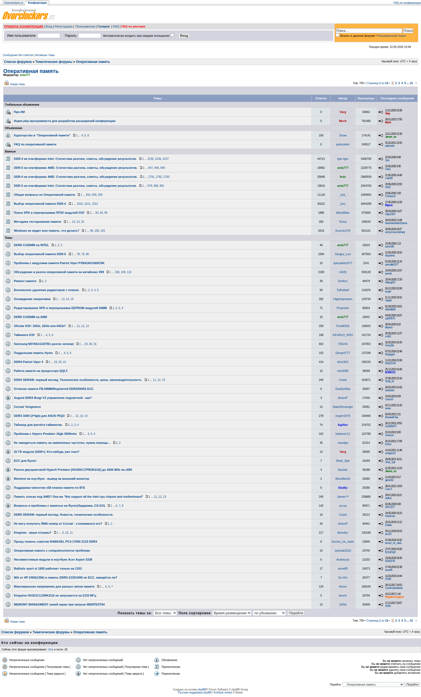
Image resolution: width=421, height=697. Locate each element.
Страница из (377, 83)
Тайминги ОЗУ (24, 335)
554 (88, 194)
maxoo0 (389, 399)
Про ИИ (19, 112)
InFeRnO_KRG (343, 335)
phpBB (202, 689)
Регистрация (63, 26)
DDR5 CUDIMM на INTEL (31, 245)
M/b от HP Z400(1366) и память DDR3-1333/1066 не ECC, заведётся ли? (65, 577)
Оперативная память (93, 62)
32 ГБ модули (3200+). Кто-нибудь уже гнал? (46, 451)
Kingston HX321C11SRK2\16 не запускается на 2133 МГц (55, 595)
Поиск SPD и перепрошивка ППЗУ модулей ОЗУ (49, 212)
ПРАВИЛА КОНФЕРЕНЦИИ (23, 26)
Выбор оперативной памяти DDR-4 (40, 203)
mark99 (388, 178)
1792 (159, 176)
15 (411, 83)
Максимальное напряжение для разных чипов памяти (54, 586)
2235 (151, 158)
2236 (158, 158)
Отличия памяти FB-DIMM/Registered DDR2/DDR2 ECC (54, 388)
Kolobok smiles (223, 692)
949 (162, 167)
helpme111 (342, 433)
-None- (342, 586)
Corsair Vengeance (27, 406)
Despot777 (342, 352)
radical (388, 498)
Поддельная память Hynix (33, 352)
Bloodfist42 (342, 478)
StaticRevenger (342, 406)
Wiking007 (390, 282)
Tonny (343, 221)
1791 (151, 176)
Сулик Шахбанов (393, 587)
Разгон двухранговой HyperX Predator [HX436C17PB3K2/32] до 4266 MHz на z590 (73, 469)
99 (91, 230)
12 (82, 326)
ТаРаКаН (343, 290)
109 (123, 272)
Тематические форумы (53, 62)
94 (101, 212)
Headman (390, 516)
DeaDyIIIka (342, 388)
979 (150, 185)
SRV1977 (390, 507)
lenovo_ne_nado (343, 541)
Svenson (389, 435)
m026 (343, 272)
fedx (343, 176)
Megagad (390, 354)
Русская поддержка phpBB (195, 692)
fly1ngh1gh (390, 552)
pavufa (388, 273)
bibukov (388, 327)
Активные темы (45, 55)
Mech (343, 121)
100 (96, 230)
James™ (343, 496)
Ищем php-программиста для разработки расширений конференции (64, 121)
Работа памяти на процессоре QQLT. (41, 370)
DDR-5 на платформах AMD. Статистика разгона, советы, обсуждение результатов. (75, 167)
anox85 (343, 568)
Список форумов (18, 62)
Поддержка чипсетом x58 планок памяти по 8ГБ (49, 487)
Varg (343, 112)
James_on (390, 136)
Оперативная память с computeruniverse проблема (52, 550)
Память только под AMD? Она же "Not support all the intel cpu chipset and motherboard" (78, 496)
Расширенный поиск (392, 35)
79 (82, 254)
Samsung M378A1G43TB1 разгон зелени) (44, 344)
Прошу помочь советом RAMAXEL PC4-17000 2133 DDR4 (55, 541)
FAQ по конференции (407, 2)
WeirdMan (343, 212)
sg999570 (390, 318)
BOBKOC (390, 372)
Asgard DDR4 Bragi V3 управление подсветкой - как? (53, 397)
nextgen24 (390, 453)
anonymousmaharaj (395, 232)
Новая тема (17, 84)
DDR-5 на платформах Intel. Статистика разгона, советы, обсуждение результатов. (75, 185)
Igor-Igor (343, 158)
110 (129, 272)
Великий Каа (391, 417)
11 (78, 326)
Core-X (388, 489)
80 (87, 254)
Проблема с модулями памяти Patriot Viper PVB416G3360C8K (59, 263)
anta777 (25, 75)
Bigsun (389, 205)
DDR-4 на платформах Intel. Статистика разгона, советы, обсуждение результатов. (75, 158)
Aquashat (389, 255)
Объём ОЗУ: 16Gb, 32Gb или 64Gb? (40, 326)
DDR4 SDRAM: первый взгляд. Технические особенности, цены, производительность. (78, 379)
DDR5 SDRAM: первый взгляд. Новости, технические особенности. (63, 514)
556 (100, 194)
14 (78, 221)
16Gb (342, 604)
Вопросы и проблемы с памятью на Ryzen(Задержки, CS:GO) (59, 505)
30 (90, 344)
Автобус (342, 532)
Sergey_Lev (343, 254)
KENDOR (390, 561)
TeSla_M (389, 381)
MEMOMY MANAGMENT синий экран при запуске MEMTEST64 (59, 604)
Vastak (388, 300)
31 (95, 344)
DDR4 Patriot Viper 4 (28, 361)
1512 (95, 203)
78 (78, 254)
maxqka (343, 442)
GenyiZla (389, 345)
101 (103, 230)
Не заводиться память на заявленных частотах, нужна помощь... (62, 442)
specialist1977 (342, 263)
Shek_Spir (343, 460)
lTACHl (342, 344)
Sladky (342, 487)
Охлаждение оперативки (32, 299)
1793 (166, 176)
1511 (87, 203)
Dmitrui (343, 281)
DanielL (343, 469)
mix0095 (343, 370)
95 (105, 212)
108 (117, 272)
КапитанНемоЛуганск (396, 223)
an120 (388, 534)
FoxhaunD (390, 196)
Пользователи (85, 26)
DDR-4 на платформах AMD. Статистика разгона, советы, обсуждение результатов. (75, 176)
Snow (343, 135)
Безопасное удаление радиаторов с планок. (47, 290)
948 (156, 167)
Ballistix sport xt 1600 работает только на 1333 (48, 568)
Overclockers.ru (13, 2)
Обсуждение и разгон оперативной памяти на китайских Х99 (59, 272)
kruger (388, 291)
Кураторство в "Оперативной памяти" (42, 135)
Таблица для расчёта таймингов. (38, 424)
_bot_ (343, 194)
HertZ (388, 169)
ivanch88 (389, 246)
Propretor (343, 308)
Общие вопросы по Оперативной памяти (44, 194)
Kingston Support (394, 596)
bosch (343, 595)
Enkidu (388, 525)
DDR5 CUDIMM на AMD (30, 317)
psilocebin (342, 144)
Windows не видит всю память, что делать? (46, 230)
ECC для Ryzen (25, 460)
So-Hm (342, 577)
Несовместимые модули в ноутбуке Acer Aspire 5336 (53, 559)
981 (162, 185)
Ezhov (388, 444)
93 (96, 212)
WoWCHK (390, 363)
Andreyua (342, 559)
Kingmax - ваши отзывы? (32, 532)
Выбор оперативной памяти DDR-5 (40, 254)
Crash (343, 379)
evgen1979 (342, 415)
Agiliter (343, 424)
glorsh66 (389, 480)
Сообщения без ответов (18, 55)
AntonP (343, 397)
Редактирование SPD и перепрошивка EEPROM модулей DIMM (60, 308)
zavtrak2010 (343, 550)
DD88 (388, 578)
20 (60, 361)
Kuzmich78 (342, 230)
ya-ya (342, 505)
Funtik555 (342, 326)
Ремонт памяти (25, 281)
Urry (50, 649)
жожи (388, 408)
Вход (48, 26)
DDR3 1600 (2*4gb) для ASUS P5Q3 (39, 415)
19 (55, 361)
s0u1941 (343, 361)
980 (156, 185)
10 (66, 532)
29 (85, 344)
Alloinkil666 (390, 309)
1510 (80, 203)
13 (73, 221)
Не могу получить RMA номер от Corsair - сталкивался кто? (58, 523)
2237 (166, 158)
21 (64, 361)
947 (150, 167)
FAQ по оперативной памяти (35, 144)
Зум (387, 160)
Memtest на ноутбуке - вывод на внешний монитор (51, 478)
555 (94, 194)
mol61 (388, 336)
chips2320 (390, 214)
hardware (389, 390)
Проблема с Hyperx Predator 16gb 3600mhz (45, 433)
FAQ (116, 26)
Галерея (103, 26)
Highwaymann (342, 299)
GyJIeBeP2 (390, 426)
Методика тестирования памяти (37, 221)
